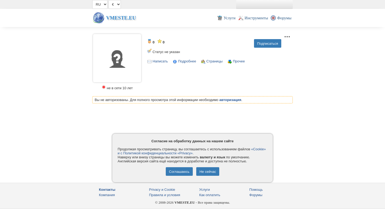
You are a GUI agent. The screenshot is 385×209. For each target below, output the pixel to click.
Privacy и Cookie (162, 190)
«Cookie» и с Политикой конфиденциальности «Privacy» (192, 151)
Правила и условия (164, 195)
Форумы (256, 195)
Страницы (214, 61)
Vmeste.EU (121, 18)
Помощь (256, 190)
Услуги (204, 190)
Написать (160, 61)
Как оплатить (209, 195)
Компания (107, 195)
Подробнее (187, 61)
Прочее (239, 61)
